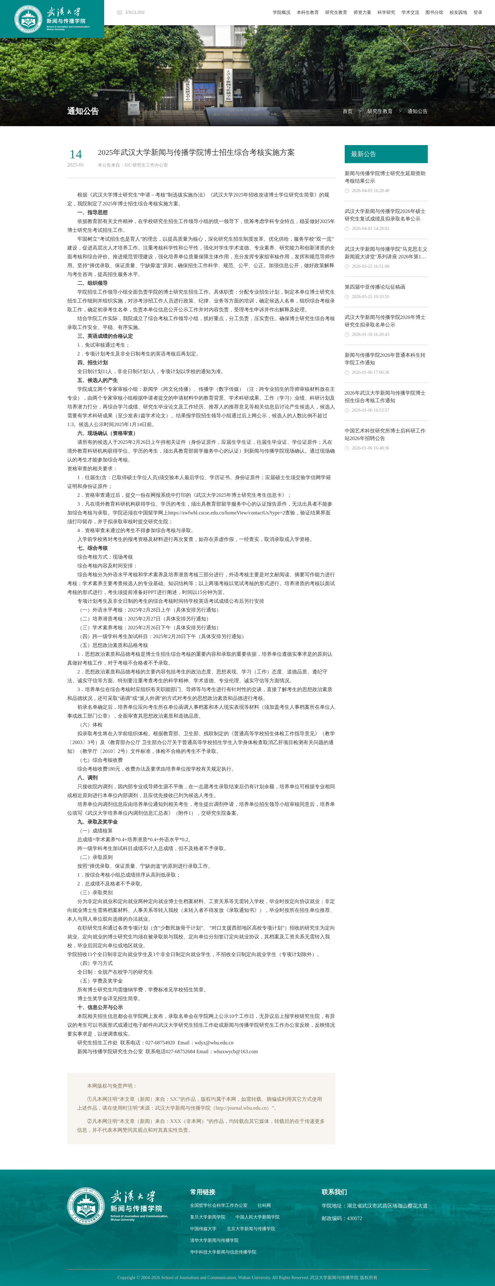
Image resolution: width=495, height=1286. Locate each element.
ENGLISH (135, 12)
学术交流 (410, 12)
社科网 (264, 1205)
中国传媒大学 (203, 1228)
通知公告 (417, 111)
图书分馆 (434, 12)
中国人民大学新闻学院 (258, 1217)
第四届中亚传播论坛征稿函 (375, 287)
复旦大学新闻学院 (207, 1217)
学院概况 (281, 12)
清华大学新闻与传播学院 (214, 1240)
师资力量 (362, 12)
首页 (348, 111)
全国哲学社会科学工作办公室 (219, 1205)
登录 (478, 12)
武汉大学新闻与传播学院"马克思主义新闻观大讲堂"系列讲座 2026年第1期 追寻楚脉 (386, 256)
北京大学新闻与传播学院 (251, 1228)
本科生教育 (308, 12)
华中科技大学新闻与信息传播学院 (223, 1252)
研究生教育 (336, 12)
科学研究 (386, 12)
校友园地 (458, 12)
